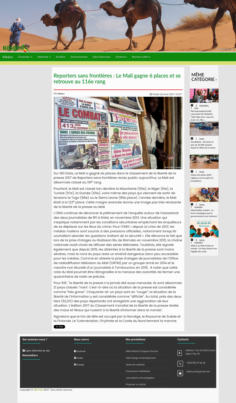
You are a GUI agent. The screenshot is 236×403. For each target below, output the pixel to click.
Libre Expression (101, 56)
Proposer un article (136, 384)
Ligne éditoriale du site (36, 350)
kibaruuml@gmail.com (198, 371)
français (221, 48)
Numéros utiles (141, 56)
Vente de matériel (135, 364)
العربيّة (229, 48)
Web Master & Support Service (142, 351)
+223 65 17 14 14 (196, 362)
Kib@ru (8, 57)
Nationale (44, 56)
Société (60, 56)
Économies (25, 56)
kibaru (60, 93)
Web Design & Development (141, 358)
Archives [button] (121, 56)
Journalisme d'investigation (140, 378)
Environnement (79, 56)
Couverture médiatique (138, 371)
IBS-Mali (38, 389)
